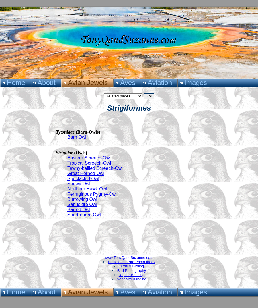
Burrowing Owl (82, 199)
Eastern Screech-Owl (89, 157)
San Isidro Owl (82, 204)
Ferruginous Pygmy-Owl (92, 194)
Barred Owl (78, 209)
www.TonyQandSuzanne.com (129, 257)
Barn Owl (76, 137)
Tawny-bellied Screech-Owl (95, 168)
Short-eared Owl (84, 214)
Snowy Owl (78, 183)
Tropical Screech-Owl (89, 163)
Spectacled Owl (83, 178)
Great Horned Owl (85, 173)
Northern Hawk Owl (87, 188)
